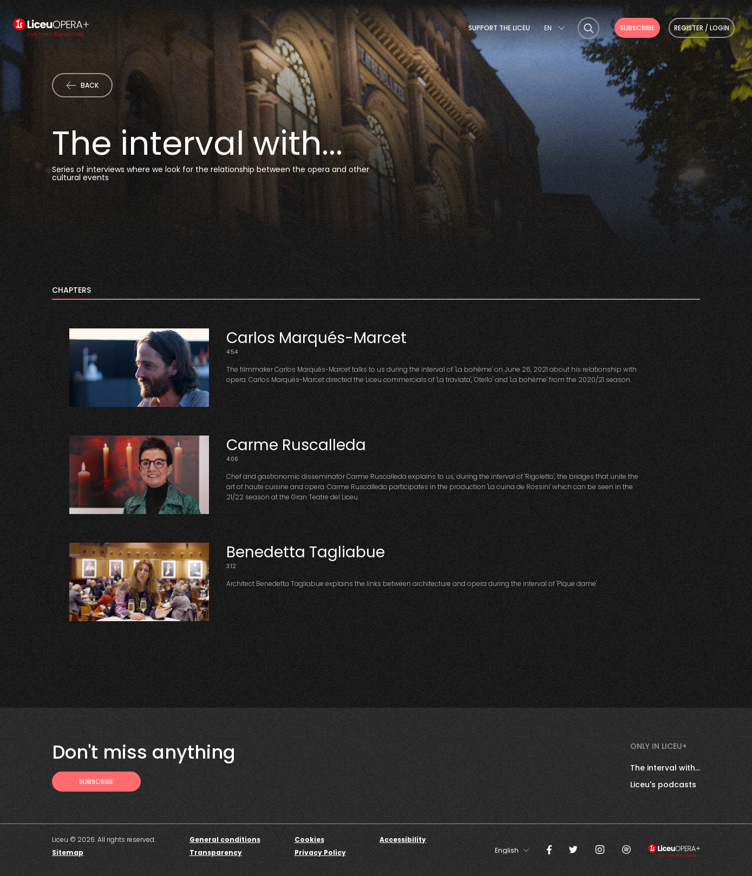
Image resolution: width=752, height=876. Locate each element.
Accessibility (403, 839)
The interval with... (665, 767)
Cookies (309, 839)
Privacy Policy (320, 852)
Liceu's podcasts (663, 784)
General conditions (224, 839)
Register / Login (701, 27)
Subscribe (637, 27)
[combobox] (554, 28)
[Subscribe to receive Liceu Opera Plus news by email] (96, 782)
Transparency (215, 852)
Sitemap (67, 852)
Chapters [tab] (71, 290)
